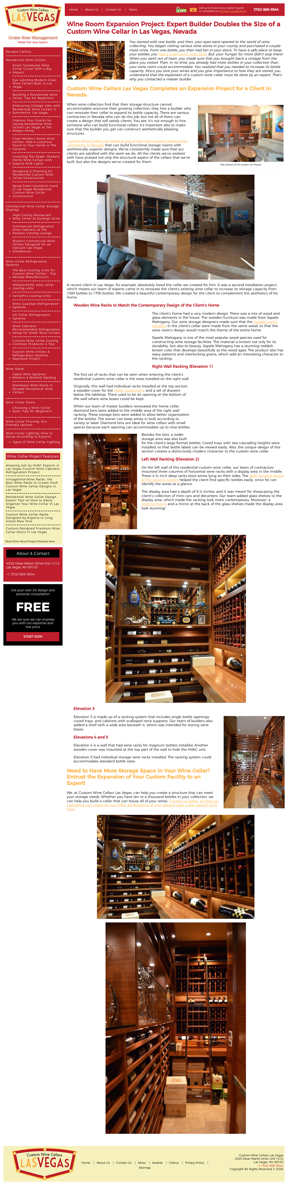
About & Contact (33, 553)
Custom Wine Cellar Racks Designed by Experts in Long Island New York (29, 518)
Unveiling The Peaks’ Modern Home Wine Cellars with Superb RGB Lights (36, 160)
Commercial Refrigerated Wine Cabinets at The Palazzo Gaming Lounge (33, 230)
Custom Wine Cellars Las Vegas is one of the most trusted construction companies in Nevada (127, 143)
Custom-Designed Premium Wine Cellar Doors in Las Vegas (33, 530)
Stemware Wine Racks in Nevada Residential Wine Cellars (33, 389)
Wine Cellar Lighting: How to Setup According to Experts (29, 435)
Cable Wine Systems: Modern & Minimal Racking (34, 376)
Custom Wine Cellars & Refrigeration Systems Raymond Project (31, 355)
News (133, 9)
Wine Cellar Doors (20, 402)
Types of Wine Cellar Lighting (36, 442)
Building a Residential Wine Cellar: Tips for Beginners (35, 96)
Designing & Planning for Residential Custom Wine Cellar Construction (33, 174)
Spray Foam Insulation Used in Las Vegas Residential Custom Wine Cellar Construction (35, 191)
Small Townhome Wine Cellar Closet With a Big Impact (32, 69)
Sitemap (145, 1167)
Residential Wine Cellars (26, 60)
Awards (157, 1162)
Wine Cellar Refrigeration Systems (26, 263)
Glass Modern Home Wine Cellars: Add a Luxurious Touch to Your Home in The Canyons (34, 144)
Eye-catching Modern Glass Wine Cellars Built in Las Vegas (35, 83)
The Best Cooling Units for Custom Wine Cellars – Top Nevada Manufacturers (34, 274)
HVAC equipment (129, 390)
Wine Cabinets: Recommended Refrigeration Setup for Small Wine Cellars (36, 329)
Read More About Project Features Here (30, 541)
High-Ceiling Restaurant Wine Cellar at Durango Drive (36, 216)
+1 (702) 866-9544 (20, 574)
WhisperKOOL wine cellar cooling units (33, 286)
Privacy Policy (194, 1162)
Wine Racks (15, 369)
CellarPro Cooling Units (32, 296)
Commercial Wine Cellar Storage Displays (32, 208)
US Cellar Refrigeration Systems (31, 316)
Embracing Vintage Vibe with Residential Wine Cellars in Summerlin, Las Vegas (36, 109)
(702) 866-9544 (266, 9)
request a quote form (233, 11)
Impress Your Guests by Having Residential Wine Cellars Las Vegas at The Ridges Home (32, 125)
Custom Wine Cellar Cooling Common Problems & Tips (35, 342)
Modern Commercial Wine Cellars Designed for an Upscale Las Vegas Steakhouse (34, 246)
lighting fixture (154, 504)
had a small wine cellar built (182, 54)
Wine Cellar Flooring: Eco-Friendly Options (27, 423)
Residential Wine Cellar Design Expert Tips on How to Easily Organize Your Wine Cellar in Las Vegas (32, 502)
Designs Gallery (18, 51)
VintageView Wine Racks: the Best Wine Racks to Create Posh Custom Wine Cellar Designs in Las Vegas (32, 484)
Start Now (32, 637)
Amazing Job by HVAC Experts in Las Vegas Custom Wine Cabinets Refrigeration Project (33, 469)
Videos (174, 1162)
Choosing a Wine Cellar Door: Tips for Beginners (32, 409)
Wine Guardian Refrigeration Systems (36, 305)
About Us (91, 9)
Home (73, 9)
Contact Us (113, 9)
